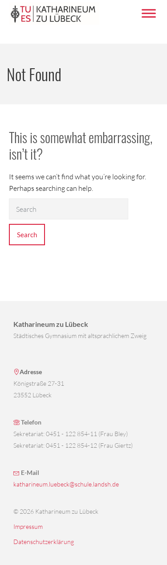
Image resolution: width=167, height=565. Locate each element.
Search (27, 235)
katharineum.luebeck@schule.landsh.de (66, 484)
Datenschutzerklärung (43, 541)
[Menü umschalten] (149, 13)
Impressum (28, 526)
